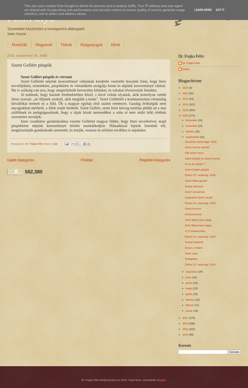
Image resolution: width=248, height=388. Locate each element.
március (190, 299)
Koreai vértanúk (194, 186)
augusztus (191, 271)
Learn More (203, 10)
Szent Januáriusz (195, 191)
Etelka (186, 69)
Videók (66, 44)
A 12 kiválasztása (195, 231)
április (189, 294)
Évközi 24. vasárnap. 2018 (200, 203)
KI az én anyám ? (195, 164)
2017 (185, 317)
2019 (185, 110)
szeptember (192, 136)
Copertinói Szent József (198, 197)
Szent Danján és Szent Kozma (202, 158)
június (189, 282)
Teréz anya (191, 253)
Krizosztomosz (193, 214)
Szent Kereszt (193, 208)
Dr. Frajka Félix (191, 63)
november (191, 125)
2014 (185, 334)
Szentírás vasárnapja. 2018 (201, 141)
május (189, 288)
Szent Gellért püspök (197, 169)
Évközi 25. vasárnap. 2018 (200, 175)
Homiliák (19, 44)
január (189, 310)
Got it (220, 10)
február (189, 305)
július (188, 277)
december (191, 120)
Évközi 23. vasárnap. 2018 (200, 236)
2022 (185, 93)
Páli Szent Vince (194, 152)
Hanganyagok (91, 44)
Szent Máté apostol (196, 180)
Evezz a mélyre (194, 247)
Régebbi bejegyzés (155, 160)
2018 (185, 115)
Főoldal (87, 160)
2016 (185, 323)
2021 (185, 98)
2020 (185, 104)
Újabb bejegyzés (20, 160)
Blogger (161, 380)
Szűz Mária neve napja (198, 219)
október (190, 131)
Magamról (43, 44)
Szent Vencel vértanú (197, 147)
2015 (185, 329)
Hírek (115, 44)
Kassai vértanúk (194, 242)
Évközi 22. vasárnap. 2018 (200, 264)
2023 (185, 87)
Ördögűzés (191, 258)
